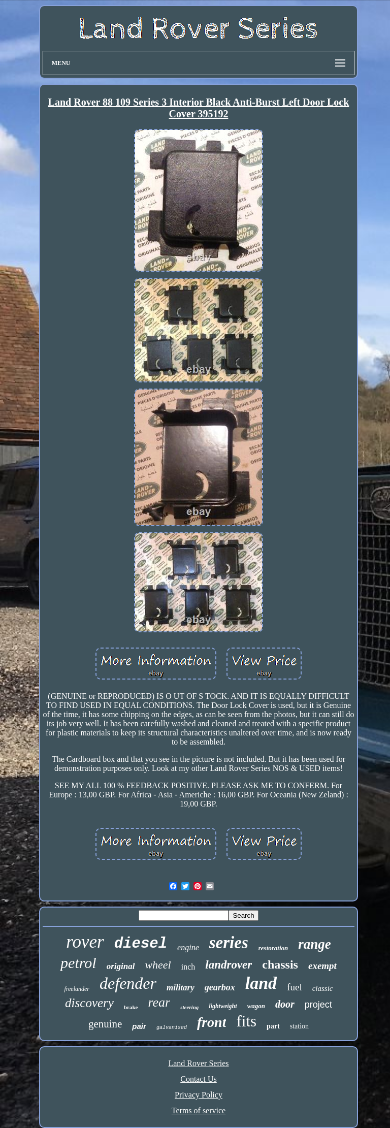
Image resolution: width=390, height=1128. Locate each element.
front (211, 1022)
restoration (273, 948)
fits (246, 1021)
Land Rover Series (198, 1063)
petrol (78, 962)
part (273, 1026)
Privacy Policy (198, 1094)
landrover (228, 964)
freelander (76, 988)
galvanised (171, 1027)
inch (188, 966)
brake (131, 1007)
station (299, 1026)
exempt (322, 965)
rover (85, 942)
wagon (256, 1006)
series (228, 942)
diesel (140, 944)
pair (139, 1026)
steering (189, 1007)
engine (188, 947)
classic (322, 988)
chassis (280, 964)
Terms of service (198, 1110)
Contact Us (198, 1079)
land (261, 983)
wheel (158, 964)
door (285, 1004)
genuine (105, 1024)
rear (159, 1002)
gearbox (220, 987)
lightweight (223, 1006)
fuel (294, 987)
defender (128, 983)
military (180, 987)
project (318, 1005)
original (121, 966)
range (314, 944)
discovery (89, 1003)
